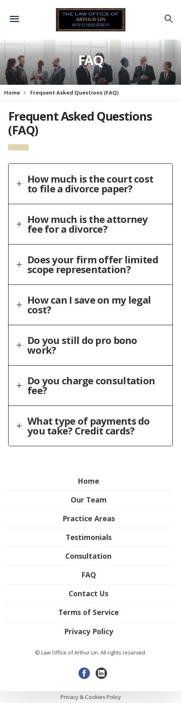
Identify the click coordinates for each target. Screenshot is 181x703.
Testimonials (89, 537)
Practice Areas (89, 518)
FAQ (88, 575)
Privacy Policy (88, 631)
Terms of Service (88, 612)
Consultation (88, 556)
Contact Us (88, 593)
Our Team (89, 500)
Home (12, 92)
